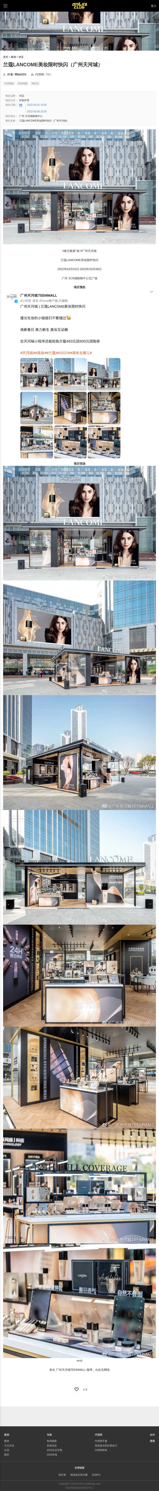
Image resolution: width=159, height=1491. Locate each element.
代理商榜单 (101, 1450)
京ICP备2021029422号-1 (79, 1487)
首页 (5, 57)
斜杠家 (62, 1474)
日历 (6, 1450)
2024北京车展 (54, 1450)
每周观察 (52, 1441)
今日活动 (9, 1445)
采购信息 (52, 1445)
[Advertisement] (79, 1415)
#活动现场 (22, 83)
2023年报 (52, 1454)
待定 (21, 57)
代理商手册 (101, 1441)
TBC (48, 74)
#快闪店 (35, 83)
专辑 (49, 1434)
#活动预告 (9, 83)
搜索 (152, 1441)
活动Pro (96, 1474)
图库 (6, 1454)
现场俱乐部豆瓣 (79, 1474)
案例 (13, 57)
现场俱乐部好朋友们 (106, 1445)
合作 (152, 1434)
